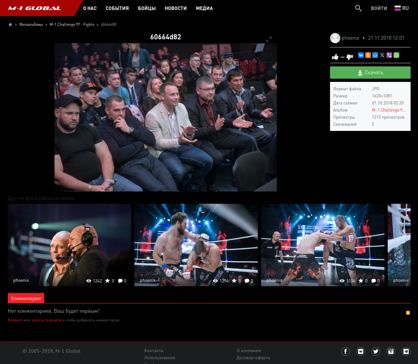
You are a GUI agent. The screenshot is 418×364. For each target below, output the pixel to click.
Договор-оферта (253, 357)
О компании (249, 350)
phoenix (351, 37)
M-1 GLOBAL (34, 8)
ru (401, 8)
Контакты (153, 350)
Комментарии (26, 298)
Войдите (15, 320)
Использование (159, 357)
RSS (408, 312)
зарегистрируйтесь (48, 320)
